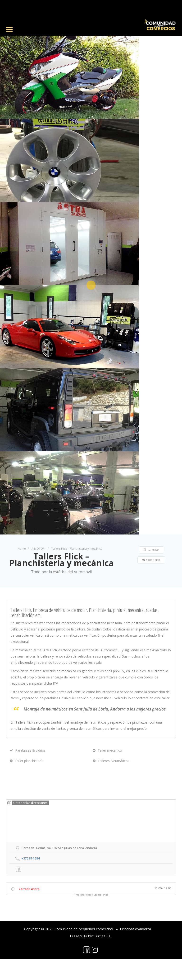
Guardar (151, 550)
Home (22, 549)
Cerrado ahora (29, 889)
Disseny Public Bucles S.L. (91, 936)
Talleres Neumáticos (111, 761)
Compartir (151, 560)
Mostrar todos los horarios (92, 894)
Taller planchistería (26, 761)
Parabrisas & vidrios (28, 750)
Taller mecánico (107, 750)
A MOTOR (38, 549)
